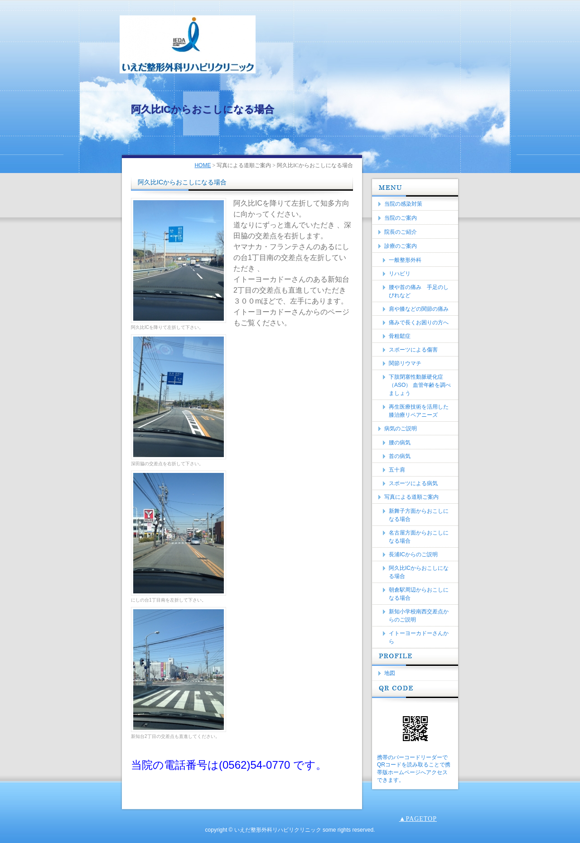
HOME (202, 165)
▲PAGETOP (418, 818)
